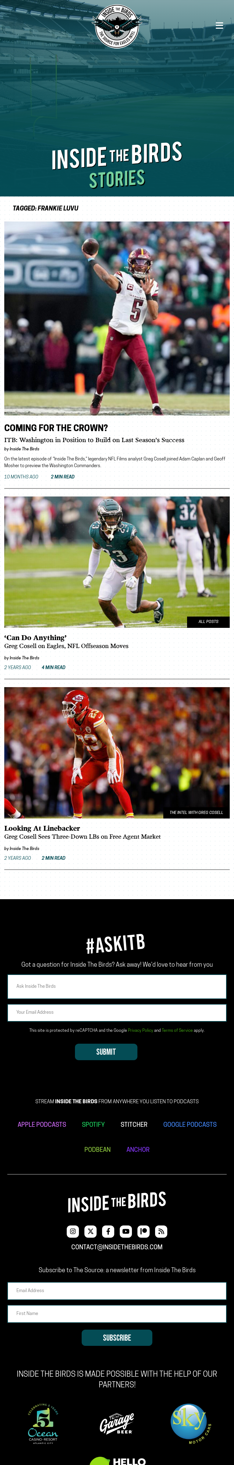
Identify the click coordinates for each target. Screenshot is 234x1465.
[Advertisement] (117, 95)
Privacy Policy (140, 1031)
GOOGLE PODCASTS (190, 1125)
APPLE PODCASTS (42, 1125)
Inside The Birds (24, 449)
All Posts (208, 622)
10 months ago (39, 477)
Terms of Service (177, 1031)
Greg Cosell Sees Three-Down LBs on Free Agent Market (82, 837)
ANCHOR (138, 1150)
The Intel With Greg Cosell (196, 813)
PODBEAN (97, 1150)
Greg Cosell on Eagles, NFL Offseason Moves (66, 646)
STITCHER (134, 1125)
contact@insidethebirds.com (117, 1248)
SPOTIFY (93, 1125)
